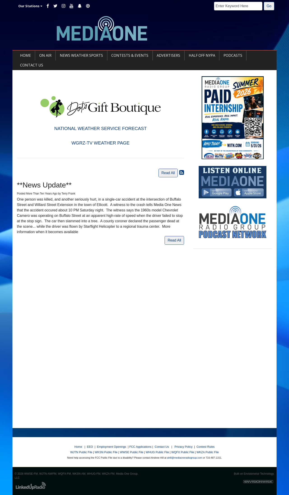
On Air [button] (45, 55)
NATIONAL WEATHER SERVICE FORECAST (100, 128)
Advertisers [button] (168, 55)
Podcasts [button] (233, 55)
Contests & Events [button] (129, 55)
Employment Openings (111, 446)
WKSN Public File (106, 452)
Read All (168, 173)
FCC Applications (140, 446)
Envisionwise (251, 473)
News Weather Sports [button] (81, 55)
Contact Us (162, 446)
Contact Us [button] (31, 65)
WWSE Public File (131, 452)
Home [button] (25, 55)
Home (78, 446)
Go (269, 6)
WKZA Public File (207, 452)
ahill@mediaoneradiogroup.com (184, 457)
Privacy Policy (184, 446)
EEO (90, 446)
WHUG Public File (157, 452)
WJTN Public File (81, 452)
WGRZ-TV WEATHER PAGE (100, 142)
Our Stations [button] (30, 6)
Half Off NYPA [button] (202, 55)
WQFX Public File (182, 452)
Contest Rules (205, 446)
